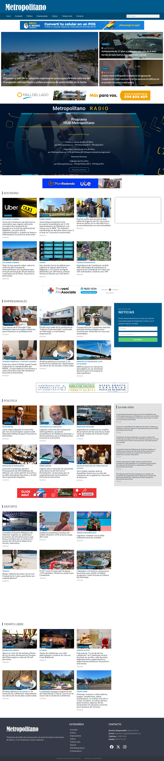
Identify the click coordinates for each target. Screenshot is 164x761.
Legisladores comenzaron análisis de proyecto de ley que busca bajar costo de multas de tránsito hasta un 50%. (93, 432)
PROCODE (98, 758)
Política (29, 16)
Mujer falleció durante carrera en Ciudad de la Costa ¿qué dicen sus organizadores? (18, 576)
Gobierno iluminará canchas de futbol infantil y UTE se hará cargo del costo (56, 534)
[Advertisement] (82, 604)
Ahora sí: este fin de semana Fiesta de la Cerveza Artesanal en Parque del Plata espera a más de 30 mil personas (19, 656)
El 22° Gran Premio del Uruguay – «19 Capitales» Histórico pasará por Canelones (57, 573)
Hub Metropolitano (77, 748)
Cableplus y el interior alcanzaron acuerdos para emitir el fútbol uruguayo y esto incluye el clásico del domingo (93, 574)
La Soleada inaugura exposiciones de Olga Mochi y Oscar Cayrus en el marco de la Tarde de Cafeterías (57, 693)
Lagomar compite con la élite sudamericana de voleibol (90, 536)
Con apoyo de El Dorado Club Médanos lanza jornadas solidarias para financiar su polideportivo (19, 329)
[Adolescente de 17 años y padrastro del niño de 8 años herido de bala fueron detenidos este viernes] (131, 45)
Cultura (55, 16)
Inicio (9, 16)
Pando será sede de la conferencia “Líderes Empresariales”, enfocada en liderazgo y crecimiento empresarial (56, 330)
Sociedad (18, 16)
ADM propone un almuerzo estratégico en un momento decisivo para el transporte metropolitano (90, 369)
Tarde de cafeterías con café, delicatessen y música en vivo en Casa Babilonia (55, 655)
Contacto (79, 16)
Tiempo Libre (67, 16)
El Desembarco (76, 751)
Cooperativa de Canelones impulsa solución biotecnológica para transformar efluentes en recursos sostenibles (93, 330)
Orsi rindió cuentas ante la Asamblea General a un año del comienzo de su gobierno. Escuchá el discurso (93, 474)
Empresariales (42, 16)
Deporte (8, 529)
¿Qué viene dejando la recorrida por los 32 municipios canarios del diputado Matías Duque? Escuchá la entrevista (19, 432)
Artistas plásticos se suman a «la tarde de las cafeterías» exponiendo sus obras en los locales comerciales (57, 363)
